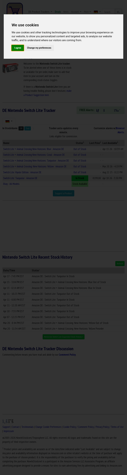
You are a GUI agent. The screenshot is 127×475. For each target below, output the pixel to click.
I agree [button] (17, 48)
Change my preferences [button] (39, 48)
